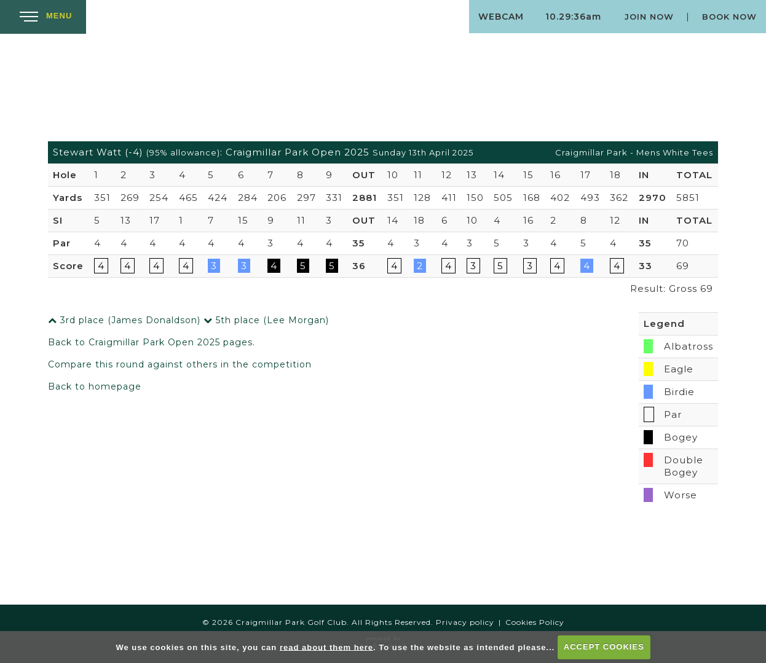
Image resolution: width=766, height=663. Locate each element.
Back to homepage (94, 386)
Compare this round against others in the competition (180, 364)
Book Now (729, 17)
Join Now (649, 17)
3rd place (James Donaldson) (124, 320)
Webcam (501, 16)
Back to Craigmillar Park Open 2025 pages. (151, 342)
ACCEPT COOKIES (604, 646)
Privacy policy (465, 622)
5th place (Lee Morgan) (266, 320)
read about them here (326, 646)
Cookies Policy (534, 622)
